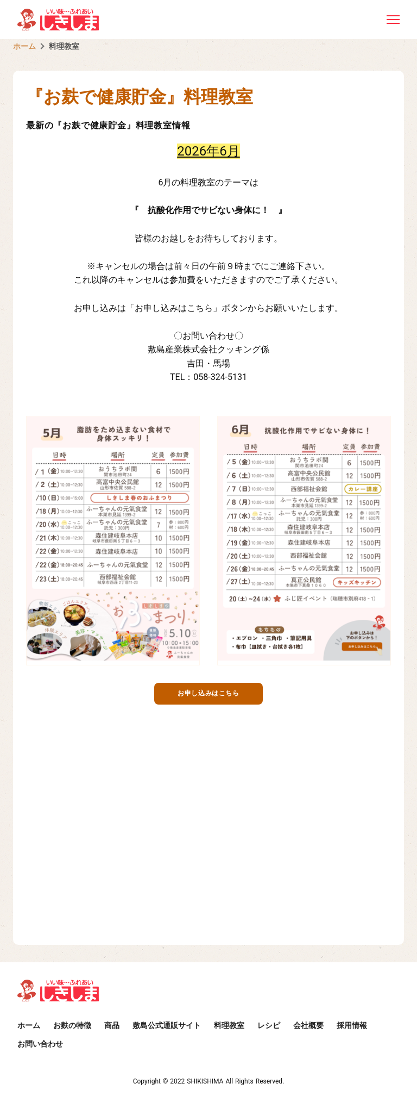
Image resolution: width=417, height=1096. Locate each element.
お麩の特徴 (72, 1025)
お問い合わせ (40, 1043)
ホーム (24, 46)
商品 (111, 1025)
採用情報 (352, 1025)
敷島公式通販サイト (166, 1025)
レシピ (268, 1025)
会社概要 (308, 1025)
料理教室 (64, 46)
